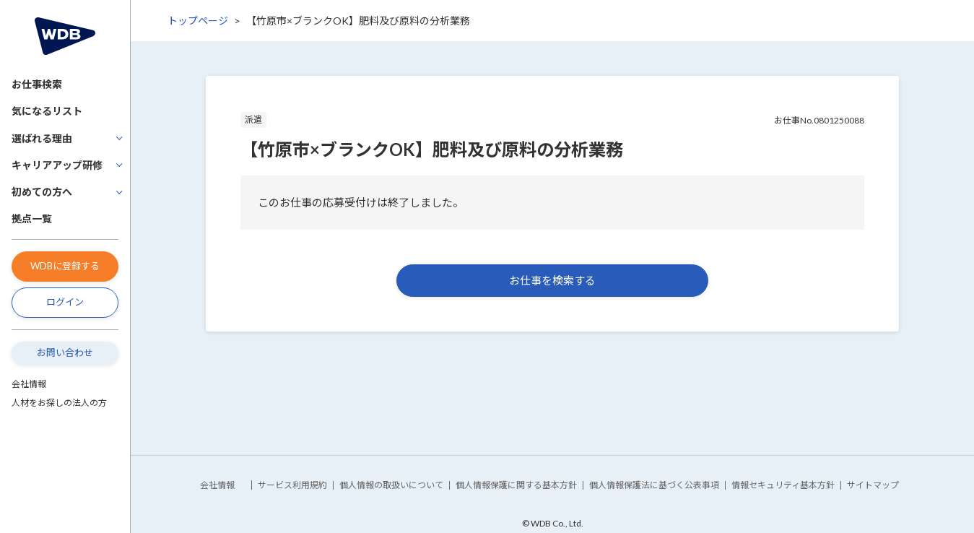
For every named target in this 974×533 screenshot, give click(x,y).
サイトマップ (873, 485)
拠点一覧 (32, 218)
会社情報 (29, 383)
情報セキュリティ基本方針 (783, 485)
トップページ (198, 20)
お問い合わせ (65, 352)
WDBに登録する (65, 266)
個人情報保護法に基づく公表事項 (654, 485)
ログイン (65, 302)
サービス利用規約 (292, 485)
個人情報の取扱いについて (391, 485)
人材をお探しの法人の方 (59, 402)
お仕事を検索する (552, 280)
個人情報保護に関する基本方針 (516, 485)
